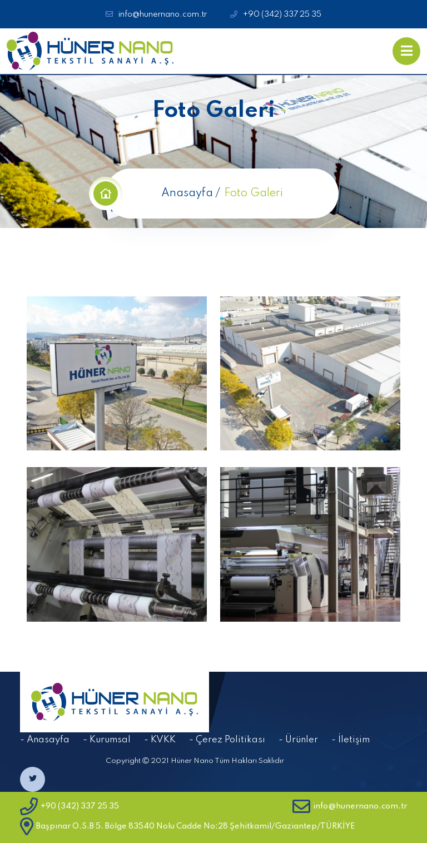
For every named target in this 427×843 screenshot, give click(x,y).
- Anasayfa (44, 740)
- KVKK (160, 740)
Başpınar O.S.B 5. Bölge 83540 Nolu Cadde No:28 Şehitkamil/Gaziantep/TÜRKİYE (187, 826)
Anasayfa (187, 193)
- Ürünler (298, 740)
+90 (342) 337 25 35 (282, 14)
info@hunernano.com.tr (162, 14)
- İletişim (350, 740)
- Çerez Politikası (227, 740)
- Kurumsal (107, 740)
